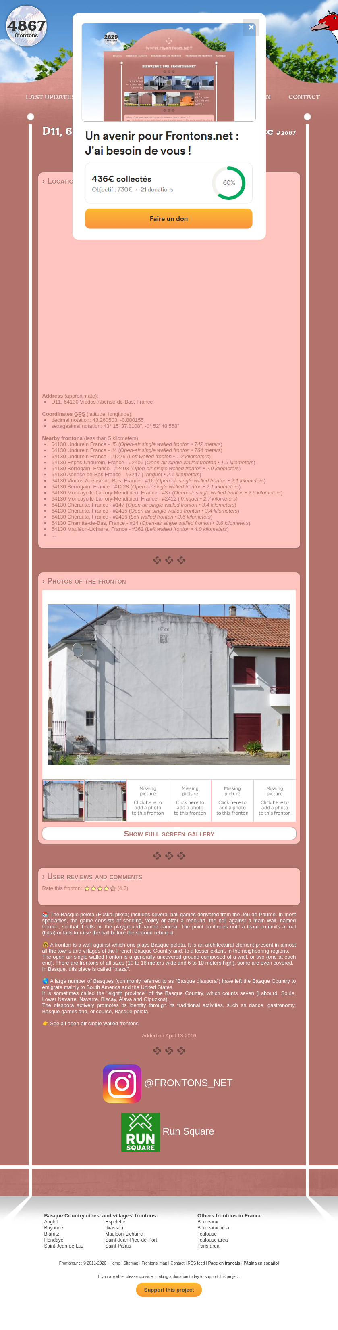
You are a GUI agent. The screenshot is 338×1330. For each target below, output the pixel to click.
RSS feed (196, 1263)
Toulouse (207, 1234)
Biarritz (51, 1234)
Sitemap (131, 1263)
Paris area (208, 1246)
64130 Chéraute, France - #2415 (90, 511)
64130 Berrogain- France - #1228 (90, 487)
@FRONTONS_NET (169, 1082)
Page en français (224, 1263)
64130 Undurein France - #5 (84, 444)
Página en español (261, 1263)
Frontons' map (154, 1263)
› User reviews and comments (92, 876)
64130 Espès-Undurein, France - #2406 (97, 462)
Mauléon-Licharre (124, 1234)
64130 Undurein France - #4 (84, 450)
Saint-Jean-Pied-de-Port (131, 1240)
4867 (26, 25)
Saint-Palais (118, 1246)
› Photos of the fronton (84, 580)
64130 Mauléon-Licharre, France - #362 (98, 529)
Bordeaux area (213, 1228)
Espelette (115, 1222)
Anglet (51, 1222)
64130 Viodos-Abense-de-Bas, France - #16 (103, 481)
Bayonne (53, 1228)
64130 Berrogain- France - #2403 (90, 468)
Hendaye (54, 1240)
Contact (303, 97)
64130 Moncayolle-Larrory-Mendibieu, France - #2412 (114, 499)
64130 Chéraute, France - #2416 (90, 517)
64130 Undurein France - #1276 (89, 456)
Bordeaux (207, 1222)
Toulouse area (212, 1240)
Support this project (169, 1290)
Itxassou (114, 1228)
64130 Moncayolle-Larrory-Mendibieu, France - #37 (111, 493)
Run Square (169, 1131)
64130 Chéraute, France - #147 (88, 505)
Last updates (50, 97)
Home (115, 1263)
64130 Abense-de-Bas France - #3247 (96, 474)
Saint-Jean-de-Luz (64, 1246)
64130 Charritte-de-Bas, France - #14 (95, 523)
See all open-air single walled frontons (94, 1023)
